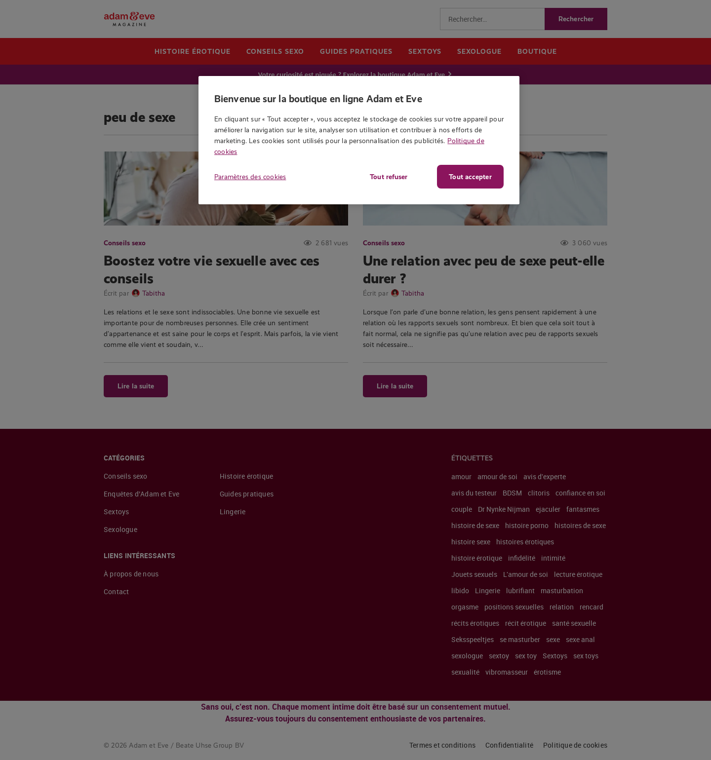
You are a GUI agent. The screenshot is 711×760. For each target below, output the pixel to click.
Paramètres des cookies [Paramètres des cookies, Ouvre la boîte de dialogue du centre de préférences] (250, 177)
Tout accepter (470, 177)
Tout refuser (387, 177)
